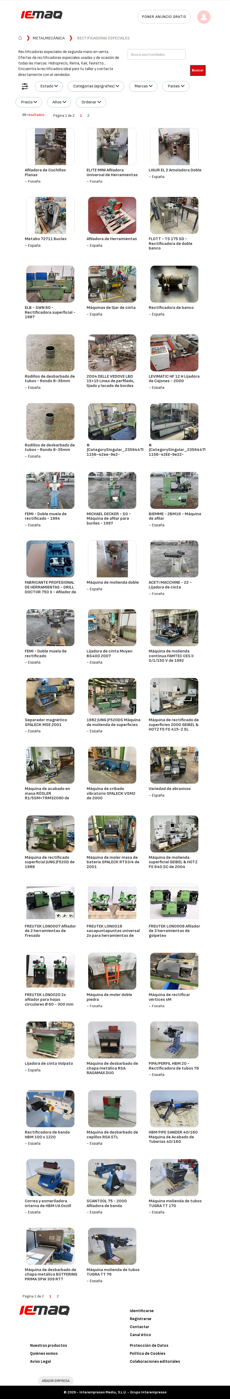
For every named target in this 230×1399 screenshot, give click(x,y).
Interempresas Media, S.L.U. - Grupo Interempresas (123, 1392)
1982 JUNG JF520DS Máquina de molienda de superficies (113, 722)
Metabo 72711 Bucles (46, 238)
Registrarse (140, 1318)
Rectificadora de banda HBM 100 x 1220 (47, 1135)
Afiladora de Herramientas (112, 238)
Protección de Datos (149, 1345)
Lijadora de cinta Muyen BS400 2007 (109, 654)
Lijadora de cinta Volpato (49, 1063)
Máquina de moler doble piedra (109, 997)
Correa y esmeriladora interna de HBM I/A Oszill (48, 1203)
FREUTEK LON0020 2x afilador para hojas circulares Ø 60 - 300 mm (49, 999)
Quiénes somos (44, 1353)
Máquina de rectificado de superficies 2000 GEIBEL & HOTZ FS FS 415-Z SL (174, 724)
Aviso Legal (40, 1361)
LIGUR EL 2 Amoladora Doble (175, 170)
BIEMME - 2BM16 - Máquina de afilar (175, 516)
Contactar (139, 1326)
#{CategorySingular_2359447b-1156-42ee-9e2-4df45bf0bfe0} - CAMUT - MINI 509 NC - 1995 (117, 454)
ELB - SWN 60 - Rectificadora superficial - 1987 (50, 312)
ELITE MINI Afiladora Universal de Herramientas (112, 173)
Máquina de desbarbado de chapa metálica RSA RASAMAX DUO (112, 1068)
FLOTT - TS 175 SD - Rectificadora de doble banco (170, 243)
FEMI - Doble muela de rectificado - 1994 (46, 516)
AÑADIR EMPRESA (56, 1380)
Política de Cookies (147, 1353)
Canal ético (140, 1334)
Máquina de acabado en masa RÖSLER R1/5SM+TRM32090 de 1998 (47, 795)
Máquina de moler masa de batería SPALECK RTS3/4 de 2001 (113, 862)
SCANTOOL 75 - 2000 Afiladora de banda (107, 1203)
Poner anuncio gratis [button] (164, 16)
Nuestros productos (48, 1345)
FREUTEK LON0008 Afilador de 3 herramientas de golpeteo (174, 931)
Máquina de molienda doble (113, 582)
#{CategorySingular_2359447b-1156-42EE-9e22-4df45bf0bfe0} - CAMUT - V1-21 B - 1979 (179, 454)
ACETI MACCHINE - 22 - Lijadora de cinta (170, 585)
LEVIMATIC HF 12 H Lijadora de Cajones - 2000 (174, 379)
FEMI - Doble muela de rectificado (46, 654)
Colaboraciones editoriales (155, 1361)
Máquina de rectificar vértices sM (169, 997)
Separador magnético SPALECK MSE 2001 (46, 722)
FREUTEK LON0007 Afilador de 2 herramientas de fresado (50, 931)
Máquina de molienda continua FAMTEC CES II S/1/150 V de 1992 (171, 656)
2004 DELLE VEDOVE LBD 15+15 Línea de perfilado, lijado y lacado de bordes (110, 381)
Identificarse (142, 1310)
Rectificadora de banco (171, 307)
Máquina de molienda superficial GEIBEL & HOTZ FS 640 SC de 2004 (173, 862)
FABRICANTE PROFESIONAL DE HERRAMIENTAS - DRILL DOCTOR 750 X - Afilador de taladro (50, 589)
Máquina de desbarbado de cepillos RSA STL (112, 1135)
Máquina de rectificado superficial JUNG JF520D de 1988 (50, 862)
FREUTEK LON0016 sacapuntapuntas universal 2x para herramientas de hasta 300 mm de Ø (113, 933)
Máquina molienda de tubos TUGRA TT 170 (175, 1203)
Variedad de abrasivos (170, 788)
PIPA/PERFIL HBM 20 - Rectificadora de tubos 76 (174, 1066)
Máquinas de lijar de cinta (111, 307)
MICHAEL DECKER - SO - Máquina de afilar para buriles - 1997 (109, 518)
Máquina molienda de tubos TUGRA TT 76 (113, 1272)
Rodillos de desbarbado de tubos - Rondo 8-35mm (50, 379)
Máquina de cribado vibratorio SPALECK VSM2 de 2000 (111, 793)
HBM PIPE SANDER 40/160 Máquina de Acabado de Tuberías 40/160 (173, 1137)
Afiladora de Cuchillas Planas (45, 173)
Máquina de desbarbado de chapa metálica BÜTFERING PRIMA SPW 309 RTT (51, 1274)
